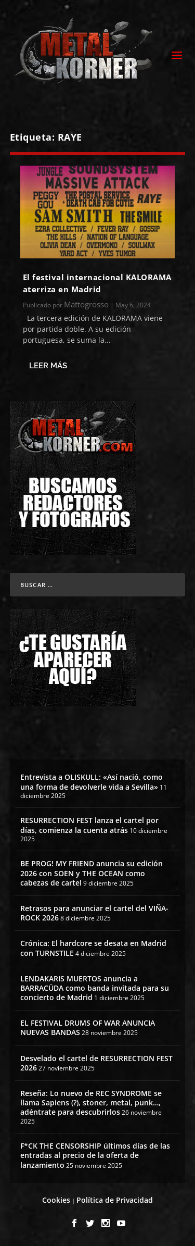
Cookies (56, 1200)
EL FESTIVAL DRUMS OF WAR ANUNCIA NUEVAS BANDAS (87, 1027)
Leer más (48, 365)
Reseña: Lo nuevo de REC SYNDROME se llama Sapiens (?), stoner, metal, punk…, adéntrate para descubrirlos (91, 1102)
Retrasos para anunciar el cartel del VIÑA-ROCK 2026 (94, 913)
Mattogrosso (86, 304)
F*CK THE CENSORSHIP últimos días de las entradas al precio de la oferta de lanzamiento (95, 1155)
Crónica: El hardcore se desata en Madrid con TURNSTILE (93, 947)
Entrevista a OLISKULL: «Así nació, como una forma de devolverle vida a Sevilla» (91, 781)
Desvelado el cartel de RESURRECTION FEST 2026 (96, 1063)
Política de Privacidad (114, 1200)
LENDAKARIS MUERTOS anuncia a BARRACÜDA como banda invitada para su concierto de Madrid (94, 988)
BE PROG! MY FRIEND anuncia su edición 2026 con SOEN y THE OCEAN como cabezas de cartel (91, 872)
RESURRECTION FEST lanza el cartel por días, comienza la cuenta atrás (89, 824)
